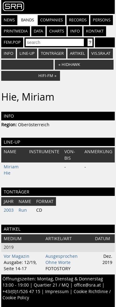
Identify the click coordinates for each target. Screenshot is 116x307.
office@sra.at (87, 285)
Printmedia (16, 31)
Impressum (57, 291)
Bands (27, 20)
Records (78, 20)
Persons (101, 20)
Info (75, 31)
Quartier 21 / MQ (51, 285)
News (9, 20)
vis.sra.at (100, 53)
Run (23, 210)
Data (38, 31)
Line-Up (27, 53)
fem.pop (12, 42)
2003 (9, 210)
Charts (56, 31)
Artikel (77, 53)
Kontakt (95, 31)
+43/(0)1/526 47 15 (21, 291)
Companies (51, 20)
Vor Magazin (16, 256)
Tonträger (52, 53)
